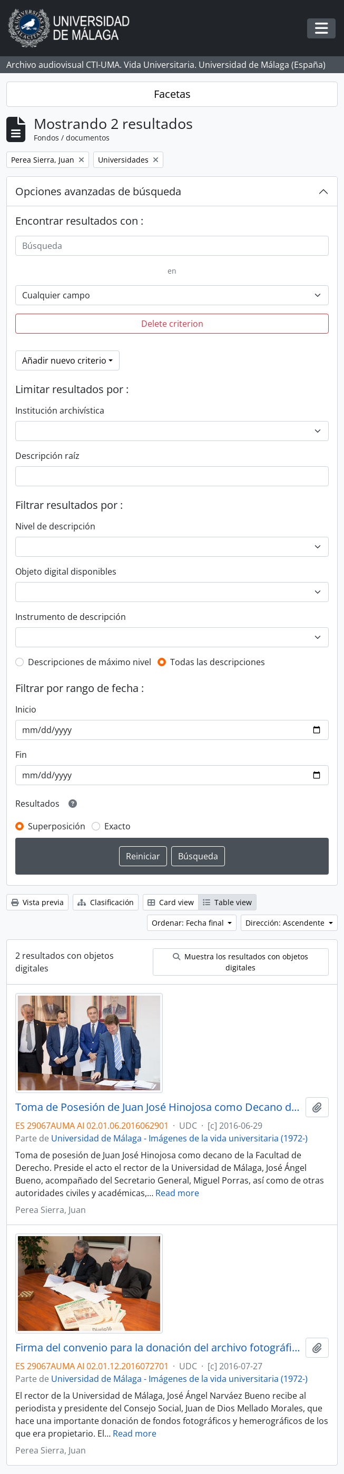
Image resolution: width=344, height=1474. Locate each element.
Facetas (172, 94)
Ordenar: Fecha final (189, 923)
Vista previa (37, 902)
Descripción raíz (47, 456)
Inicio (25, 709)
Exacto (117, 826)
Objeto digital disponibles (65, 571)
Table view (227, 902)
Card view (171, 902)
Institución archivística (59, 410)
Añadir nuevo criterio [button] (64, 360)
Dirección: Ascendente (286, 923)
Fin (21, 754)
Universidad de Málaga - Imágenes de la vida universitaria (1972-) (179, 1138)
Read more (177, 1193)
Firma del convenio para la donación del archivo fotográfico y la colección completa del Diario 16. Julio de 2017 (158, 1347)
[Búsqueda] (172, 246)
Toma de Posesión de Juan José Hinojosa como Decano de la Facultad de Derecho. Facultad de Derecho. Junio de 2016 (158, 1107)
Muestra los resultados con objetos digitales (240, 961)
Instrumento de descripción (70, 617)
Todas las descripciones (217, 662)
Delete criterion (172, 323)
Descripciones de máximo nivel (89, 662)
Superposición (56, 826)
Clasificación (105, 902)
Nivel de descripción (55, 526)
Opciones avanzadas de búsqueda (98, 191)
